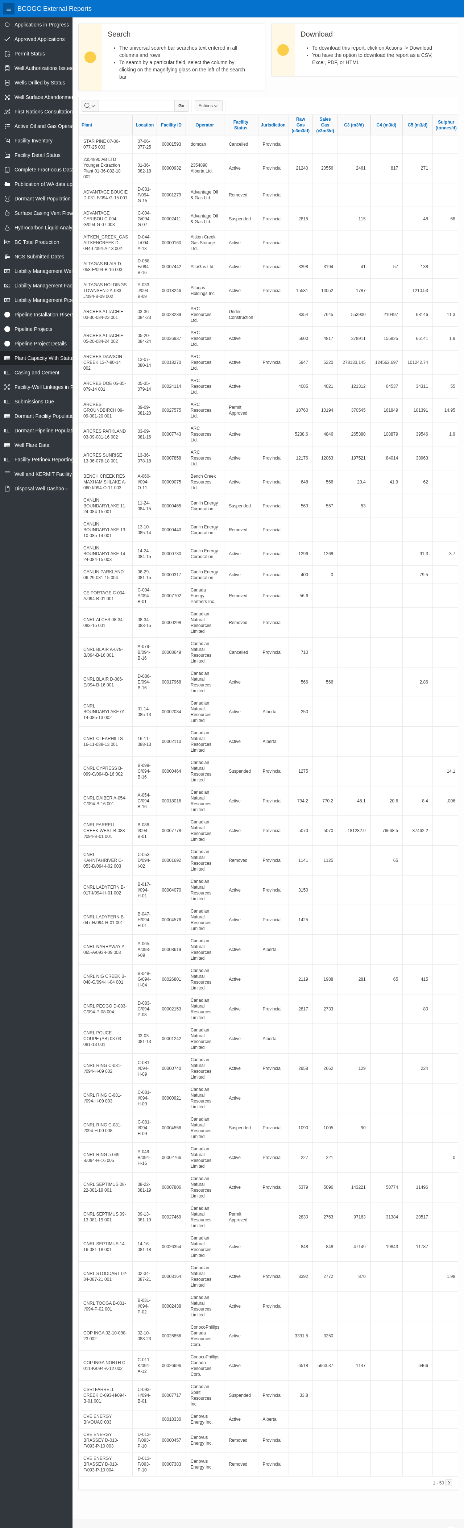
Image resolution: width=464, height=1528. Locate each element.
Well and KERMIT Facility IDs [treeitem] (47, 474)
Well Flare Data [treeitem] (31, 445)
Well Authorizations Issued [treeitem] (44, 68)
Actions (209, 106)
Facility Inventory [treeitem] (33, 141)
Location (145, 125)
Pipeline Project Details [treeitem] (40, 343)
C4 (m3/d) (387, 125)
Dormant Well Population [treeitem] (42, 199)
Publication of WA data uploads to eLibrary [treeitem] (62, 184)
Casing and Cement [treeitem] (36, 372)
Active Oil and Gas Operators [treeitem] (47, 126)
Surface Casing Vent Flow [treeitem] (43, 213)
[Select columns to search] (90, 106)
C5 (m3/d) (418, 125)
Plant (87, 125)
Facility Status (240, 125)
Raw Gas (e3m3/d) (301, 125)
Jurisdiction (273, 125)
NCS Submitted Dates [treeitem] (39, 256)
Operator (205, 125)
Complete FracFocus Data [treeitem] (44, 170)
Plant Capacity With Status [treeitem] (44, 358)
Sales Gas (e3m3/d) (325, 125)
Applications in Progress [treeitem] (41, 25)
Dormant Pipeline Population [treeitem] (46, 430)
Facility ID (171, 125)
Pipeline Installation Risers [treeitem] (44, 314)
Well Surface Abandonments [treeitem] (46, 97)
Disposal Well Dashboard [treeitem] (42, 488)
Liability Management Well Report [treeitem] (52, 271)
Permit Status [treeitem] (29, 54)
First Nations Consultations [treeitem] (44, 112)
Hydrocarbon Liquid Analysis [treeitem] (46, 228)
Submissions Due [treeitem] (34, 401)
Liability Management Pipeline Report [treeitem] (56, 300)
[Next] (449, 1482)
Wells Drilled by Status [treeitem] (39, 83)
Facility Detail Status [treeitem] (37, 155)
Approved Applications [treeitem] (39, 39)
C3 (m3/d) (354, 125)
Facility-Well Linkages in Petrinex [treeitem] (51, 387)
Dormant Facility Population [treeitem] (45, 416)
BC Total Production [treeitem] (36, 242)
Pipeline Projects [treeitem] (33, 329)
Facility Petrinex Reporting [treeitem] (44, 459)
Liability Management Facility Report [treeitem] (55, 285)
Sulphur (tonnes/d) (446, 125)
